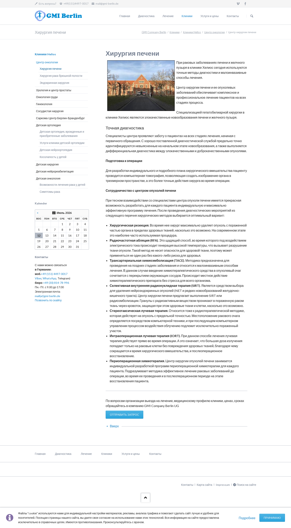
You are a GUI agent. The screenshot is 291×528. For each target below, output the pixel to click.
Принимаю (272, 517)
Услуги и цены (209, 16)
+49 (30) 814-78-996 (56, 282)
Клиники (187, 16)
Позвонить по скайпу (48, 300)
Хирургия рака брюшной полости (61, 75)
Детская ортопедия (48, 125)
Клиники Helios (192, 32)
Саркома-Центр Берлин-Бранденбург (60, 118)
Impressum (223, 484)
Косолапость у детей (53, 157)
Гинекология (44, 104)
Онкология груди (47, 97)
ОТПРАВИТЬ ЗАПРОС (124, 414)
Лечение (168, 16)
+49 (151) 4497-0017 (54, 274)
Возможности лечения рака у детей (62, 184)
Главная (124, 16)
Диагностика (146, 16)
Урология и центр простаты (53, 90)
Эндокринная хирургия (54, 82)
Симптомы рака (50, 191)
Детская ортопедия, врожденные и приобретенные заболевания (62, 134)
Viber (38, 278)
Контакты (233, 16)
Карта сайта (204, 484)
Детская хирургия (47, 164)
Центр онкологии (214, 32)
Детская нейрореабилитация (54, 171)
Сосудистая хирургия (50, 111)
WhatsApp (49, 278)
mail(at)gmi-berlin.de (47, 296)
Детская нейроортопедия (56, 150)
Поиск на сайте (251, 16)
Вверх (114, 426)
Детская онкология (48, 178)
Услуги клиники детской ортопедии (62, 143)
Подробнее (247, 518)
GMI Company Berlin (154, 32)
